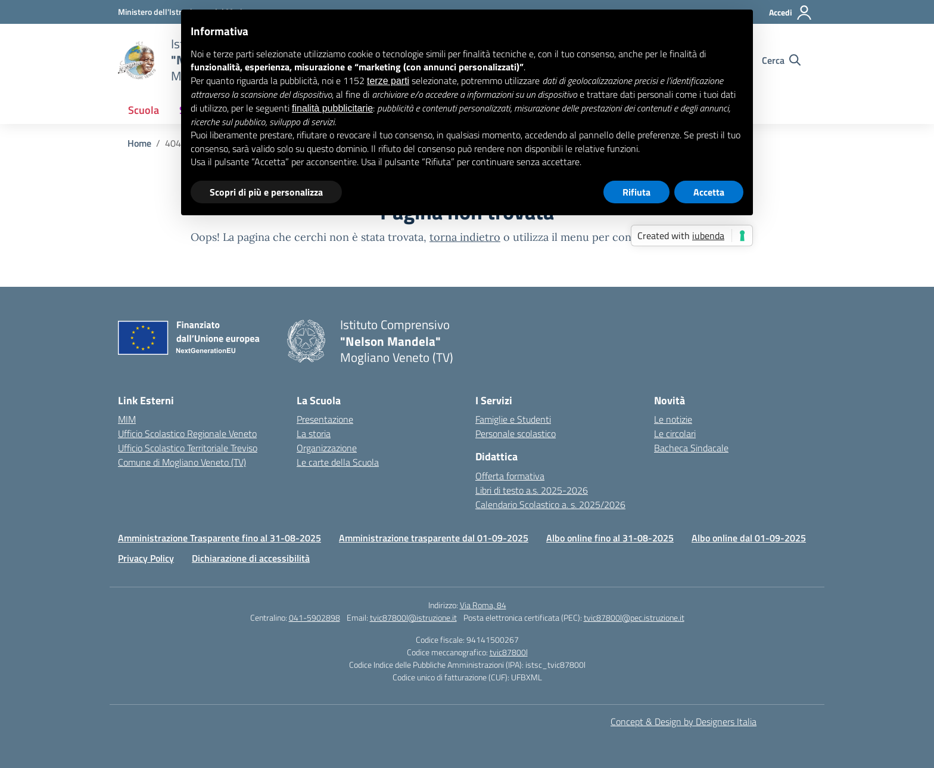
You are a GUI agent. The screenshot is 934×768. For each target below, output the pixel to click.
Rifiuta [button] (636, 192)
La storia (314, 433)
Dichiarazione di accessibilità (251, 558)
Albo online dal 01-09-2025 (749, 538)
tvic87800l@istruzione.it (413, 617)
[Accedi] (790, 12)
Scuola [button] (143, 110)
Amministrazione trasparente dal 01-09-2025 (433, 538)
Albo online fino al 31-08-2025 (610, 538)
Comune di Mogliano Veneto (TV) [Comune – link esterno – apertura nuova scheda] (182, 462)
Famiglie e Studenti (513, 419)
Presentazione (325, 419)
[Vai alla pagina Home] (139, 143)
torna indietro (464, 237)
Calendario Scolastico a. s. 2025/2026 (550, 504)
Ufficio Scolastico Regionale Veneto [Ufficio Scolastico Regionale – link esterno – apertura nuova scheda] (187, 433)
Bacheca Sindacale (691, 448)
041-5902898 (314, 617)
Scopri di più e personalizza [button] (266, 192)
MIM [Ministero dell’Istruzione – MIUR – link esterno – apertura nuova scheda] (127, 419)
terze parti (388, 81)
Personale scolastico (515, 433)
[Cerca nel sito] (781, 60)
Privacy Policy (146, 558)
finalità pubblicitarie (332, 108)
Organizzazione (327, 448)
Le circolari (675, 433)
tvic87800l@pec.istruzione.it (634, 617)
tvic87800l (509, 652)
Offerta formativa (509, 476)
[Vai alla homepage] (137, 60)
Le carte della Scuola (338, 462)
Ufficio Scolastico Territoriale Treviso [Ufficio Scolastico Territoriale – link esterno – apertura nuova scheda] (187, 448)
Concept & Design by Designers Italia (683, 721)
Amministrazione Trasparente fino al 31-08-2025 (219, 538)
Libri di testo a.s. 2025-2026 (531, 490)
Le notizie (673, 419)
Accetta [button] (708, 192)
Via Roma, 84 (483, 605)
